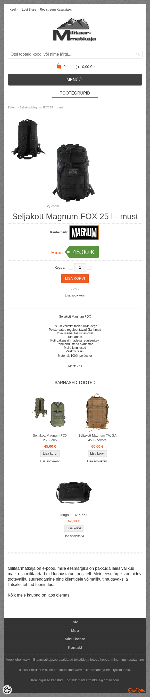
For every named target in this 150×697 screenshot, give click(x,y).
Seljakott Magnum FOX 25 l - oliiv (50, 438)
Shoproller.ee (137, 690)
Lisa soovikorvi (75, 295)
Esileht (12, 107)
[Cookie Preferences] (7, 689)
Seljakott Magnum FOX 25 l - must (41, 107)
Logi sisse (29, 9)
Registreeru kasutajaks (56, 9)
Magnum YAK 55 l (73, 515)
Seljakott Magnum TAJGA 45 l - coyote (97, 438)
